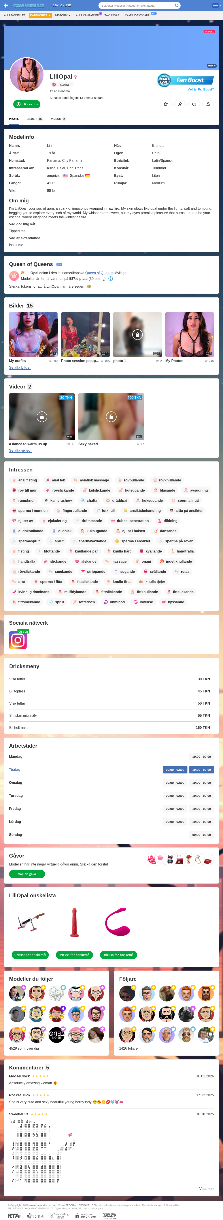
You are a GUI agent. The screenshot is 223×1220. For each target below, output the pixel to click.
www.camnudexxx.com (42, 1205)
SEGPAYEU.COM (88, 1205)
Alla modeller (15, 15)
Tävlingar (111, 15)
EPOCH (70, 1205)
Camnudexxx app (138, 15)
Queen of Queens (99, 273)
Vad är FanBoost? (201, 89)
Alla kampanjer (88, 15)
